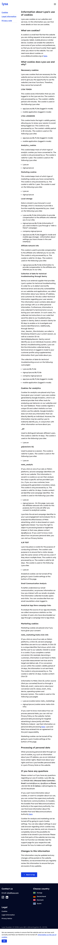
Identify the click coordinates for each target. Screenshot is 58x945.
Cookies (5, 12)
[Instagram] (3, 897)
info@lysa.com (13, 893)
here (45, 56)
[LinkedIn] (7, 897)
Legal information (9, 16)
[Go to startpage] (5, 4)
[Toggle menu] (54, 4)
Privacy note (7, 21)
